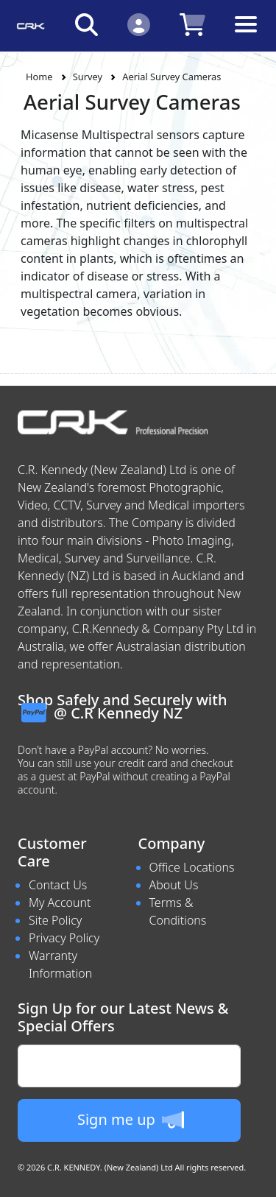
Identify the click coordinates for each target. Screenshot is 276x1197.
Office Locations (192, 867)
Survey (87, 76)
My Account (60, 902)
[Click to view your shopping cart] (192, 24)
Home (39, 76)
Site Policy (55, 920)
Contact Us (58, 885)
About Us (174, 885)
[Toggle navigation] (246, 36)
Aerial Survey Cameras (171, 76)
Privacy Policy (64, 938)
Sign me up (130, 1120)
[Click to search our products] (86, 24)
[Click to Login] (139, 24)
